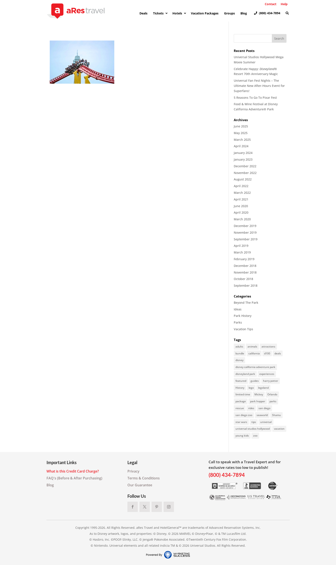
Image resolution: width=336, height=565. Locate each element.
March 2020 (242, 219)
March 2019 (242, 252)
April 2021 (241, 199)
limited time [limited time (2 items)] (242, 394)
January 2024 (243, 153)
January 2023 (243, 159)
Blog (50, 485)
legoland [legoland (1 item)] (263, 388)
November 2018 (245, 272)
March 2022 (242, 193)
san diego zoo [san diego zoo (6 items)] (243, 415)
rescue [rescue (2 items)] (239, 408)
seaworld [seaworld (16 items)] (262, 415)
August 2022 (243, 179)
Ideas (238, 309)
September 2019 (245, 239)
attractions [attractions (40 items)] (268, 346)
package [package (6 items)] (240, 401)
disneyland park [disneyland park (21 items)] (245, 374)
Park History (242, 316)
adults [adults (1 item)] (239, 346)
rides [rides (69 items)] (251, 408)
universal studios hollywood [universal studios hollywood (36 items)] (252, 428)
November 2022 (245, 173)
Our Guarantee (139, 485)
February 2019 (244, 259)
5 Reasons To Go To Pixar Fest (255, 97)
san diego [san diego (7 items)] (264, 408)
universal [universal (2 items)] (266, 422)
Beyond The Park (246, 302)
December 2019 (245, 226)
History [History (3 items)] (239, 388)
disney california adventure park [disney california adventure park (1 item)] (255, 367)
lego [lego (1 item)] (251, 388)
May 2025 (241, 133)
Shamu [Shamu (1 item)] (276, 415)
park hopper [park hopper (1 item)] (257, 401)
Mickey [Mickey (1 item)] (258, 394)
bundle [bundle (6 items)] (239, 353)
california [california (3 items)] (254, 353)
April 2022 (241, 186)
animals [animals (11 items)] (252, 346)
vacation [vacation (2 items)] (279, 428)
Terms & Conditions (143, 478)
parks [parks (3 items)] (272, 401)
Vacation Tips (243, 329)
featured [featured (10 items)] (240, 381)
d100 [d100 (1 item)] (267, 353)
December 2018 (245, 266)
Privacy (133, 471)
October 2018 (243, 279)
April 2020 (241, 212)
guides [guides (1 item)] (255, 381)
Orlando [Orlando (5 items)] (272, 394)
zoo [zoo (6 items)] (255, 435)
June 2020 (241, 206)
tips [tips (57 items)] (253, 422)
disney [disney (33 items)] (239, 360)
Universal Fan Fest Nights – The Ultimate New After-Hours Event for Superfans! (259, 85)
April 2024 (241, 146)
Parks (238, 322)
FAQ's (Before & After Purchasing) (74, 478)
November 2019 (245, 232)
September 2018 (245, 285)
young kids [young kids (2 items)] (242, 435)
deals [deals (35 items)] (277, 353)
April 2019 (241, 246)
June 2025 (241, 126)
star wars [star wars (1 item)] (241, 422)
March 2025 (242, 140)
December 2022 (245, 166)
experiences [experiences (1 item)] (266, 374)
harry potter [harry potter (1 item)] (270, 381)
